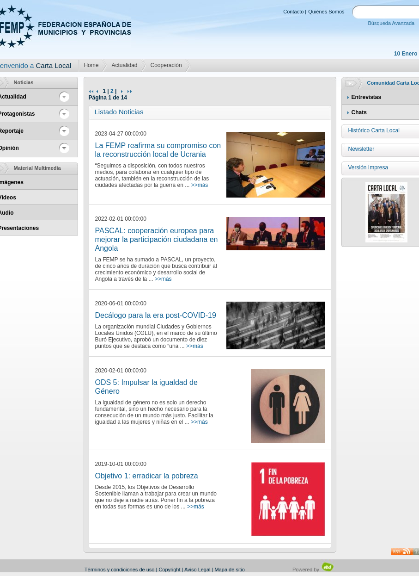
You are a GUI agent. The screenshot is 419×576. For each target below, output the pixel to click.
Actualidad (124, 65)
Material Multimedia (37, 168)
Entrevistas (367, 97)
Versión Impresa (368, 167)
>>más (199, 185)
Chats (359, 112)
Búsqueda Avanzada (391, 23)
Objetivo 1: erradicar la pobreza (146, 476)
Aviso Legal (197, 569)
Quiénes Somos (326, 11)
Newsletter (361, 149)
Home (91, 65)
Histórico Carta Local (374, 130)
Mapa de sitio (230, 569)
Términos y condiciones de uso (120, 569)
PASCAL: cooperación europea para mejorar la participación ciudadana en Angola (156, 239)
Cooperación (166, 65)
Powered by (313, 569)
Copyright (169, 569)
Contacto (293, 11)
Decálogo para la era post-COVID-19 (155, 315)
